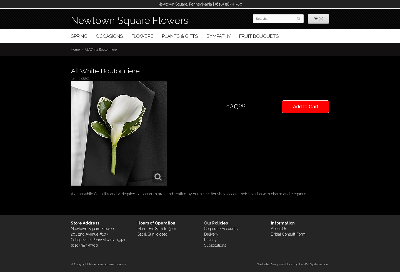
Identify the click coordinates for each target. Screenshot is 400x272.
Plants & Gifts (180, 36)
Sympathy (218, 36)
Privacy (210, 240)
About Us (279, 228)
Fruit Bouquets (259, 36)
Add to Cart (305, 106)
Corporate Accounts (221, 228)
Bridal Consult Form (288, 234)
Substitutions (215, 245)
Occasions (109, 36)
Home (75, 49)
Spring (79, 36)
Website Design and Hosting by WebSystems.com (293, 264)
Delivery (211, 234)
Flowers (142, 36)
